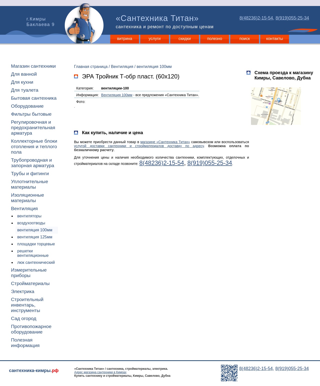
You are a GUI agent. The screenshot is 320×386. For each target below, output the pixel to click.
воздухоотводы (31, 223)
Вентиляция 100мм (116, 95)
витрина (124, 38)
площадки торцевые (36, 244)
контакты (274, 38)
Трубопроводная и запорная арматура (32, 162)
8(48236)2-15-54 (256, 17)
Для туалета (24, 90)
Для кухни (22, 82)
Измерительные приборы (29, 272)
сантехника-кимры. (33, 370)
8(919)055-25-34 (292, 17)
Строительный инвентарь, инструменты (27, 305)
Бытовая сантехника (33, 98)
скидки (184, 38)
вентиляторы (29, 216)
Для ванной (24, 74)
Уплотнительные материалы (29, 184)
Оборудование (27, 106)
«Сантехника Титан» (166, 21)
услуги (155, 38)
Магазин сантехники (33, 66)
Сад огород (23, 318)
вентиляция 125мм (34, 237)
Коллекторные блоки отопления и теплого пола (34, 146)
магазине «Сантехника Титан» (165, 142)
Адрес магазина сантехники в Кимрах (100, 372)
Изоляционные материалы (27, 197)
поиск (245, 38)
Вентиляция (24, 208)
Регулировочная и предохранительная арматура (33, 127)
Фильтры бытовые (31, 114)
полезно (214, 38)
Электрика (22, 291)
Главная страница (91, 66)
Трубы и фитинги (30, 173)
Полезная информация (25, 342)
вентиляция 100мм (34, 230)
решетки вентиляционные (32, 253)
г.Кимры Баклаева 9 (40, 21)
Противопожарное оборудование (31, 329)
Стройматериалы (30, 283)
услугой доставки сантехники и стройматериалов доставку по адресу (139, 146)
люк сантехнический (36, 262)
